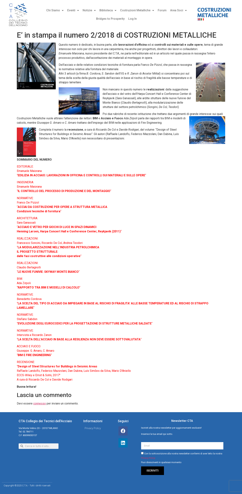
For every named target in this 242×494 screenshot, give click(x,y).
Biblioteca (107, 10)
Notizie (89, 10)
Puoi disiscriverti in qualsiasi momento (161, 462)
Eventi (73, 10)
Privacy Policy (148, 458)
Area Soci (178, 10)
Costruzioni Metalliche (137, 10)
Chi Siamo (55, 10)
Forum (162, 10)
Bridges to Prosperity (110, 18)
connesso (39, 403)
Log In (132, 18)
